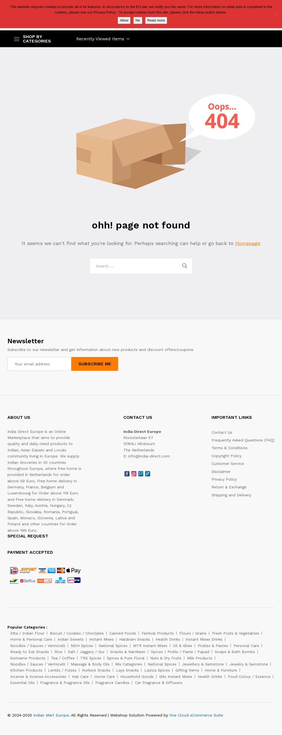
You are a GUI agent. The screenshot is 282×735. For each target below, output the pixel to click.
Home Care (104, 676)
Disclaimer (221, 471)
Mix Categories (128, 664)
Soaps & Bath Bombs (235, 651)
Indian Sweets (71, 639)
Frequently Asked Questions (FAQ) (243, 440)
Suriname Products (27, 658)
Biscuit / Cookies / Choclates (77, 633)
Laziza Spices (157, 670)
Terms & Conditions (230, 448)
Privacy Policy (224, 479)
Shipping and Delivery (231, 495)
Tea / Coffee (63, 658)
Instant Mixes (101, 639)
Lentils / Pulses (62, 670)
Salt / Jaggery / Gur (86, 651)
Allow (124, 20)
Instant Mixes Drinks (204, 639)
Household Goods (137, 676)
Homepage (247, 243)
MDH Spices (82, 645)
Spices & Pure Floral (126, 658)
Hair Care (80, 676)
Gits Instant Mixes (175, 676)
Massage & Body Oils (90, 664)
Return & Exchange (229, 487)
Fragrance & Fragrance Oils (65, 682)
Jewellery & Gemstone (203, 664)
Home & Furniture (221, 670)
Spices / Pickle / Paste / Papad (180, 651)
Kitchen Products (26, 670)
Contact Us (222, 432)
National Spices (113, 645)
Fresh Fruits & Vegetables (235, 633)
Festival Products (158, 633)
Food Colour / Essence (249, 676)
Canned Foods (122, 633)
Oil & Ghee (182, 645)
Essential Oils (22, 682)
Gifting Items (187, 670)
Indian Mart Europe (51, 715)
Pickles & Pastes (213, 645)
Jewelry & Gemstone (248, 664)
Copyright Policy (227, 456)
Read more (156, 20)
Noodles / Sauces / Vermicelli (37, 645)
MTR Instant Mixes (150, 645)
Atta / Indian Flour (27, 633)
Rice (58, 651)
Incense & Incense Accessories (38, 676)
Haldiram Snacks (134, 639)
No (137, 20)
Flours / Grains (193, 633)
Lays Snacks (127, 670)
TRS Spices (90, 658)
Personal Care (246, 645)
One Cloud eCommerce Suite (196, 715)
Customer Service (228, 463)
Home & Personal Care (31, 639)
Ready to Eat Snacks (29, 651)
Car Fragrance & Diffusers (158, 682)
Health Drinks (168, 639)
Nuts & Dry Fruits (165, 658)
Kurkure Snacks (96, 670)
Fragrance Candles (112, 682)
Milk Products (199, 658)
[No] (275, 14)
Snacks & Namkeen (127, 651)
